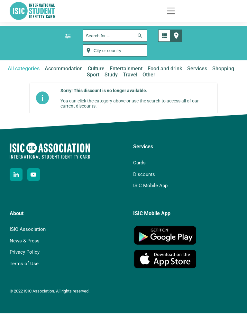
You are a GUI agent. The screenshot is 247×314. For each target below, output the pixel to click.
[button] (170, 11)
